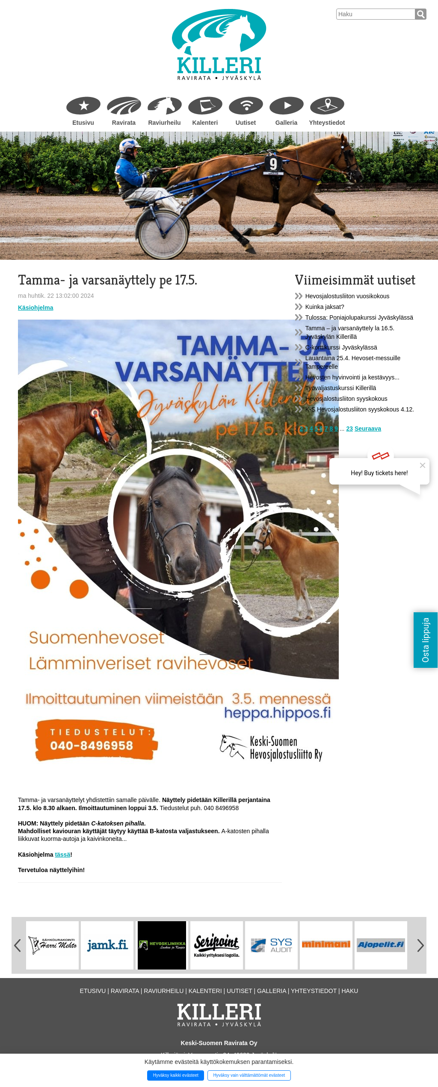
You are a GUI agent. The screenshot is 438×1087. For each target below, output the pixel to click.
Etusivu (83, 122)
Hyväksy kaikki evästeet (175, 1075)
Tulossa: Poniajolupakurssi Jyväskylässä (359, 317)
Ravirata (124, 122)
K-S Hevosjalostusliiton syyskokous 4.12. (359, 409)
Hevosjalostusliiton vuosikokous (347, 296)
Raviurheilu (164, 122)
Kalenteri (205, 122)
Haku (349, 990)
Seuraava (368, 428)
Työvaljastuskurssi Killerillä (340, 388)
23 (349, 428)
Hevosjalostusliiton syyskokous (346, 398)
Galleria (286, 122)
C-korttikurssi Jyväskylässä (341, 347)
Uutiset (246, 122)
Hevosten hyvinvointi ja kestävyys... (352, 377)
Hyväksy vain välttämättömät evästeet (249, 1075)
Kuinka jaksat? (324, 306)
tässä (62, 854)
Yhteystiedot (327, 122)
